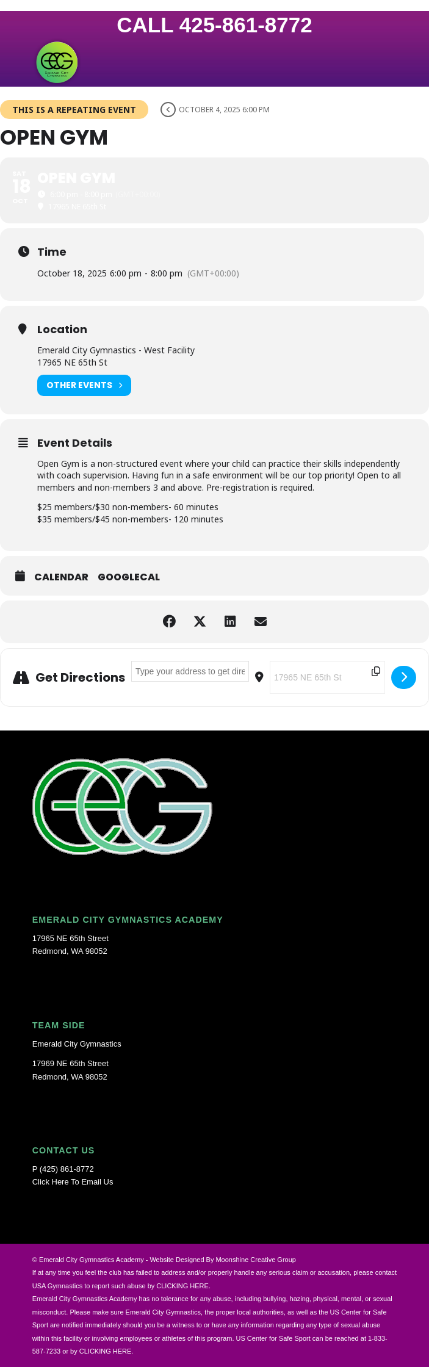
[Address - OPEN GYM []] (190, 671)
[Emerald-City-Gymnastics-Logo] (178, 62)
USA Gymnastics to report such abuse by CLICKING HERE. (121, 1285)
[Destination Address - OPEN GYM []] (327, 677)
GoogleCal (129, 577)
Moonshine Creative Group (255, 1259)
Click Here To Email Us (73, 1181)
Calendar (61, 577)
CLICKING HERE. (106, 1351)
